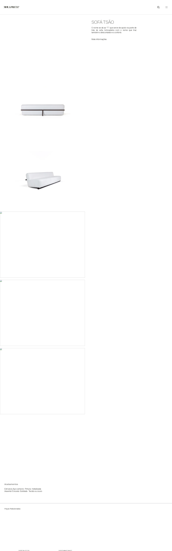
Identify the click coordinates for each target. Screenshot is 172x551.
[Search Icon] (167, 6)
